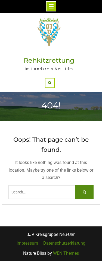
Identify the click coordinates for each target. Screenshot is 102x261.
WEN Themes (66, 253)
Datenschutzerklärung (64, 243)
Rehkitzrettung (49, 60)
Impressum (27, 243)
